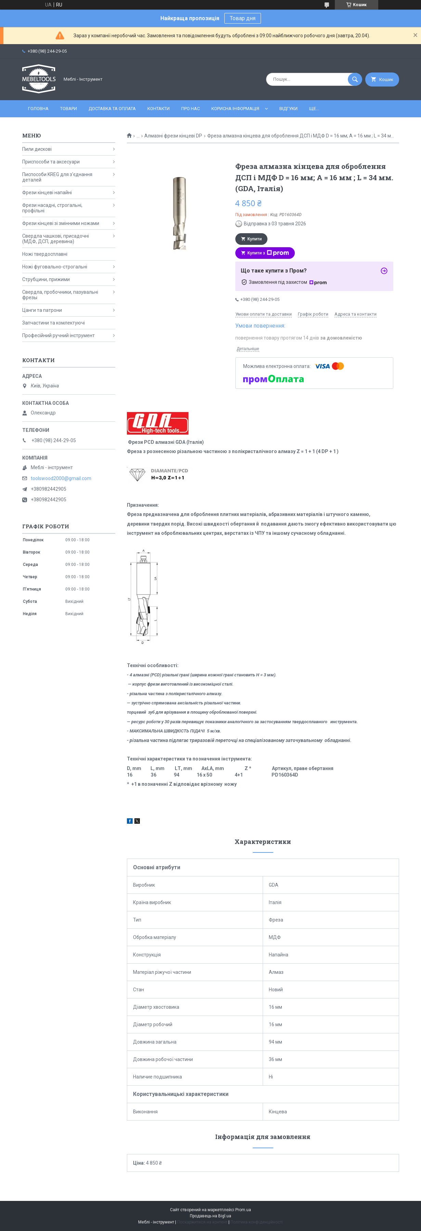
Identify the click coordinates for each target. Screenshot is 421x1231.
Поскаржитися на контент (202, 1222)
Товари (68, 108)
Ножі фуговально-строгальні (54, 266)
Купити (255, 239)
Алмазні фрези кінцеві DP (173, 135)
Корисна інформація (235, 108)
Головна (38, 108)
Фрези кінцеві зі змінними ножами (60, 223)
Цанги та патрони (42, 310)
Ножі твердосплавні (44, 254)
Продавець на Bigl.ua (210, 1216)
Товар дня (242, 18)
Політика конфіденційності (257, 1222)
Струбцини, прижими (46, 279)
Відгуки (288, 108)
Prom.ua (243, 1209)
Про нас (190, 108)
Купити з (268, 253)
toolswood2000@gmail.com (61, 478)
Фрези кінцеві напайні (47, 192)
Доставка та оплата (112, 108)
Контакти (158, 108)
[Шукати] (355, 79)
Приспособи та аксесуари (51, 161)
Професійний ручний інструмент (58, 335)
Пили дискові (37, 149)
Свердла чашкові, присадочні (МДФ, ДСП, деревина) (55, 238)
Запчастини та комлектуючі (53, 323)
